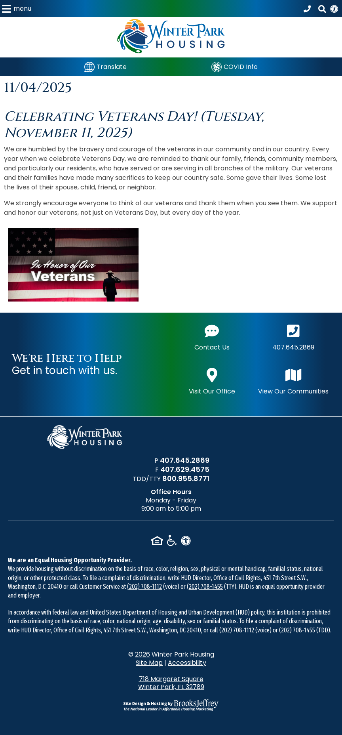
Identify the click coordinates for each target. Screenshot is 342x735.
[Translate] (105, 66)
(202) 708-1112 (144, 586)
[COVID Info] (234, 66)
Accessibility (187, 662)
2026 (142, 654)
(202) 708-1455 (205, 586)
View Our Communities (293, 380)
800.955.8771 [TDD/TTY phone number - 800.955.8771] (185, 478)
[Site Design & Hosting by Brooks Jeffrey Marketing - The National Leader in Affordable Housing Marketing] (171, 705)
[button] (16, 8)
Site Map (149, 662)
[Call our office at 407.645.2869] (308, 8)
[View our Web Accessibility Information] (334, 8)
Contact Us (212, 336)
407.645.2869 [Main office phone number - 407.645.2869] (293, 336)
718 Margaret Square (171, 683)
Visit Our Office (212, 380)
